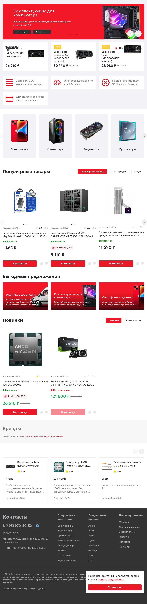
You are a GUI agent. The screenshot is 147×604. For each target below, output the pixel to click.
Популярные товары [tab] (92, 171)
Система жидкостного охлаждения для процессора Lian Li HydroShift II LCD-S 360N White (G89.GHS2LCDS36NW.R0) (121, 234)
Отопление (64, 555)
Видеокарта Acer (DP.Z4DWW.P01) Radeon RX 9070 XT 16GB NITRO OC (30, 464)
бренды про (31, 436)
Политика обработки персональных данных (24, 588)
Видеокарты (22, 32)
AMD (91, 530)
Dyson (91, 540)
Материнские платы (69, 540)
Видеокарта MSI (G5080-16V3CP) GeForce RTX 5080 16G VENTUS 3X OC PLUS (72, 383)
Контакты (124, 546)
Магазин (124, 521)
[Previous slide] (130, 33)
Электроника (65, 525)
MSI (90, 560)
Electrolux (93, 545)
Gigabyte (93, 550)
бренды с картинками (52, 436)
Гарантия (124, 536)
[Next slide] (138, 33)
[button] (70, 34)
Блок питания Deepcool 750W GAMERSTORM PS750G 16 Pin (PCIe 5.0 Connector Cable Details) (73, 234)
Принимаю (115, 587)
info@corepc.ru (11, 532)
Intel (90, 555)
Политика (124, 541)
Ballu (91, 535)
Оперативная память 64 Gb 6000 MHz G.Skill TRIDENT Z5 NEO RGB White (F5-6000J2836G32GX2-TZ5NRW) (127, 464)
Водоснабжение (67, 560)
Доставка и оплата (129, 526)
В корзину (20, 263)
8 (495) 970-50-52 (17, 526)
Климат (62, 550)
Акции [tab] (138, 171)
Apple (91, 525)
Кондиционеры (66, 545)
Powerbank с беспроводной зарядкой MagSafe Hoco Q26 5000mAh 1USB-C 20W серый (24, 234)
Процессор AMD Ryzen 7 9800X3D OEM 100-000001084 (76, 464)
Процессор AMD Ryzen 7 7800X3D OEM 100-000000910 (25, 383)
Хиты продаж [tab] (119, 171)
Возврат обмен (127, 531)
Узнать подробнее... (111, 579)
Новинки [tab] (114, 320)
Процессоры (41, 32)
